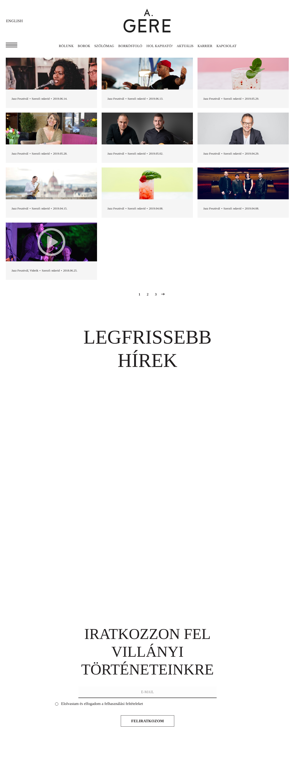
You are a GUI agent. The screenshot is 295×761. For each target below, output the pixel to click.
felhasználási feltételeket (123, 703)
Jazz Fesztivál (20, 98)
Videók (34, 270)
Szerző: (41, 98)
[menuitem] (66, 46)
